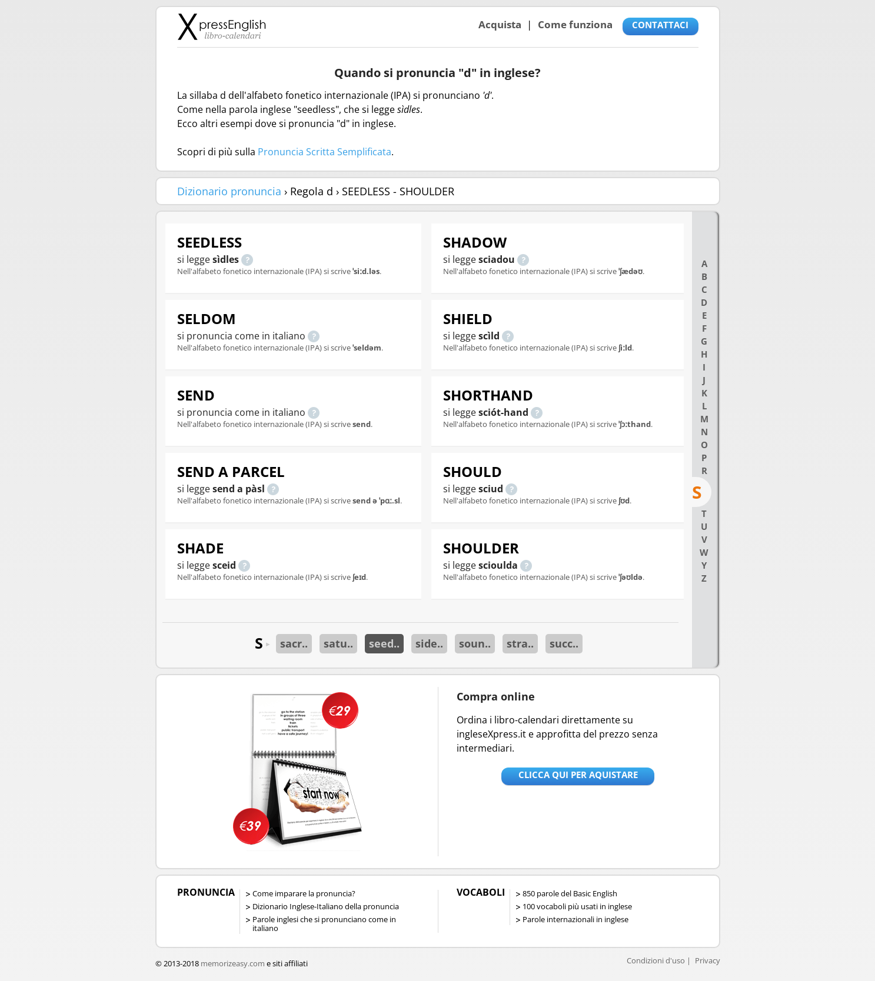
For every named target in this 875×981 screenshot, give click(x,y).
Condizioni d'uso (656, 960)
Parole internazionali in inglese (575, 919)
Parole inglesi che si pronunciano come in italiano (324, 923)
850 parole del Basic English (570, 893)
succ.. (564, 643)
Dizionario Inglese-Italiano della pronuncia (325, 906)
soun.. (475, 643)
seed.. (384, 643)
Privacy (707, 960)
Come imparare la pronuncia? (303, 893)
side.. (429, 643)
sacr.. (294, 643)
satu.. (338, 643)
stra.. (520, 643)
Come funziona (575, 24)
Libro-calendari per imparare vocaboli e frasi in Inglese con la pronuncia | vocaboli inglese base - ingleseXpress (221, 26)
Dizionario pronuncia (229, 191)
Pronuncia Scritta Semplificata (324, 151)
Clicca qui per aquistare (578, 774)
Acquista (499, 24)
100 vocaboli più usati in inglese (577, 906)
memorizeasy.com (233, 963)
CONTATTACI (660, 25)
